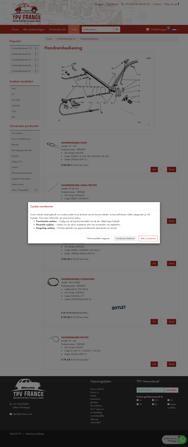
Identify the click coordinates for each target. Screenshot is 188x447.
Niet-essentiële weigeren (98, 238)
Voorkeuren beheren (125, 238)
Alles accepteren (148, 238)
